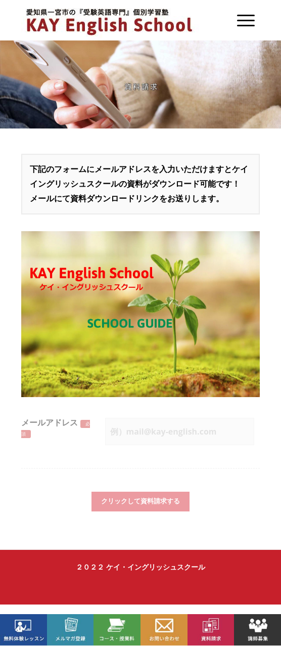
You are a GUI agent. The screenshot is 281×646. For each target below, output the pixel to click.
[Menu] (241, 20)
